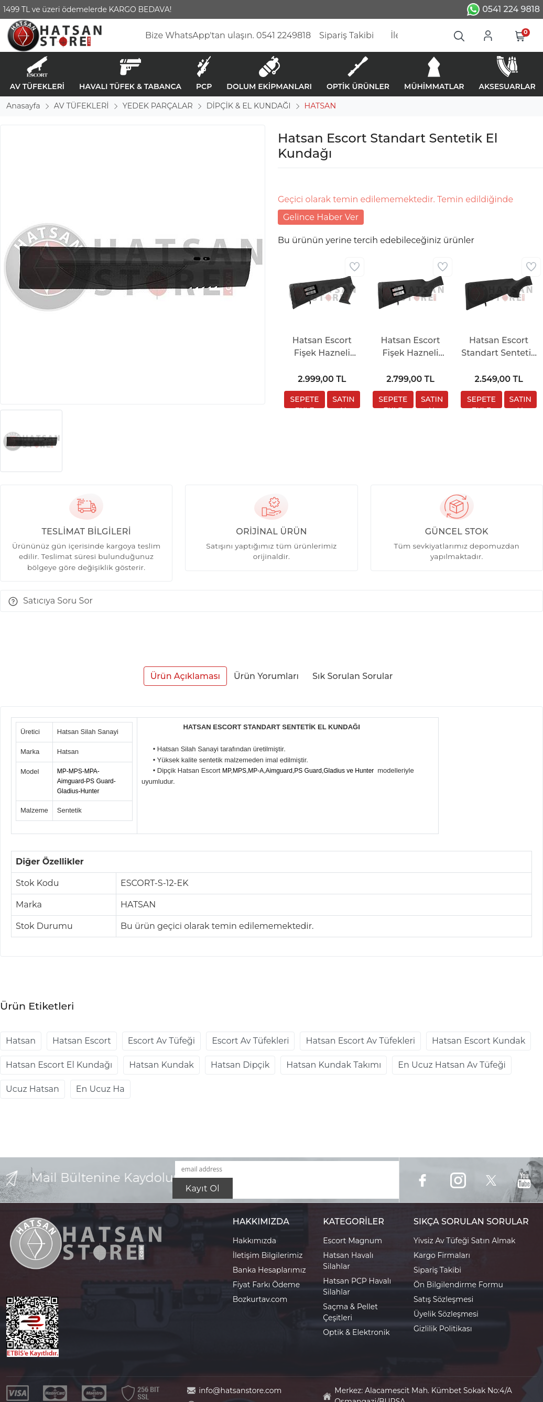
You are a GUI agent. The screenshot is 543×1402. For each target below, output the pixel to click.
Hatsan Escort (81, 1041)
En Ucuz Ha (100, 1089)
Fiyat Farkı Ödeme (266, 1284)
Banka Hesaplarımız (269, 1270)
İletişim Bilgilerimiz (268, 1255)
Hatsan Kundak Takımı (333, 1065)
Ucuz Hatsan (32, 1089)
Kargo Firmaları (442, 1255)
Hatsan (21, 1041)
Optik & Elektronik (356, 1332)
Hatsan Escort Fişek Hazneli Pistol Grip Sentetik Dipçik (321, 347)
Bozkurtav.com (260, 1299)
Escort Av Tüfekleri (250, 1041)
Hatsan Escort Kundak (478, 1041)
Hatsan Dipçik (240, 1065)
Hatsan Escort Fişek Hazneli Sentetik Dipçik (410, 347)
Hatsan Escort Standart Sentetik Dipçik (498, 347)
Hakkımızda (254, 1240)
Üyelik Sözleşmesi (446, 1314)
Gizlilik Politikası (443, 1328)
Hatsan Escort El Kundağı (59, 1065)
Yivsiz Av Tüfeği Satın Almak (464, 1240)
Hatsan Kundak (161, 1065)
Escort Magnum (352, 1240)
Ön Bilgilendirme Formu (458, 1284)
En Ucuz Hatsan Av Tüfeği (452, 1065)
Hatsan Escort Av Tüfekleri (360, 1041)
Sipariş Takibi (437, 1270)
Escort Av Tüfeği (161, 1041)
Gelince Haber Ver (321, 217)
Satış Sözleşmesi (443, 1299)
